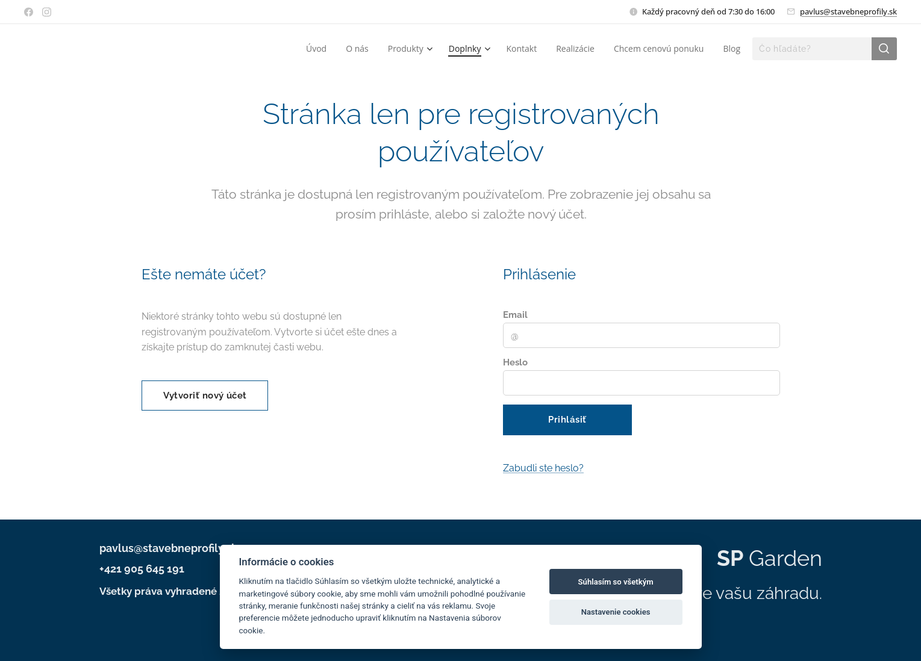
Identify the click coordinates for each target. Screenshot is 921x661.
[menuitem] (319, 49)
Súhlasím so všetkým (616, 581)
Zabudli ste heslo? (543, 468)
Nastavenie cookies (616, 611)
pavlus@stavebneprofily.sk (848, 11)
